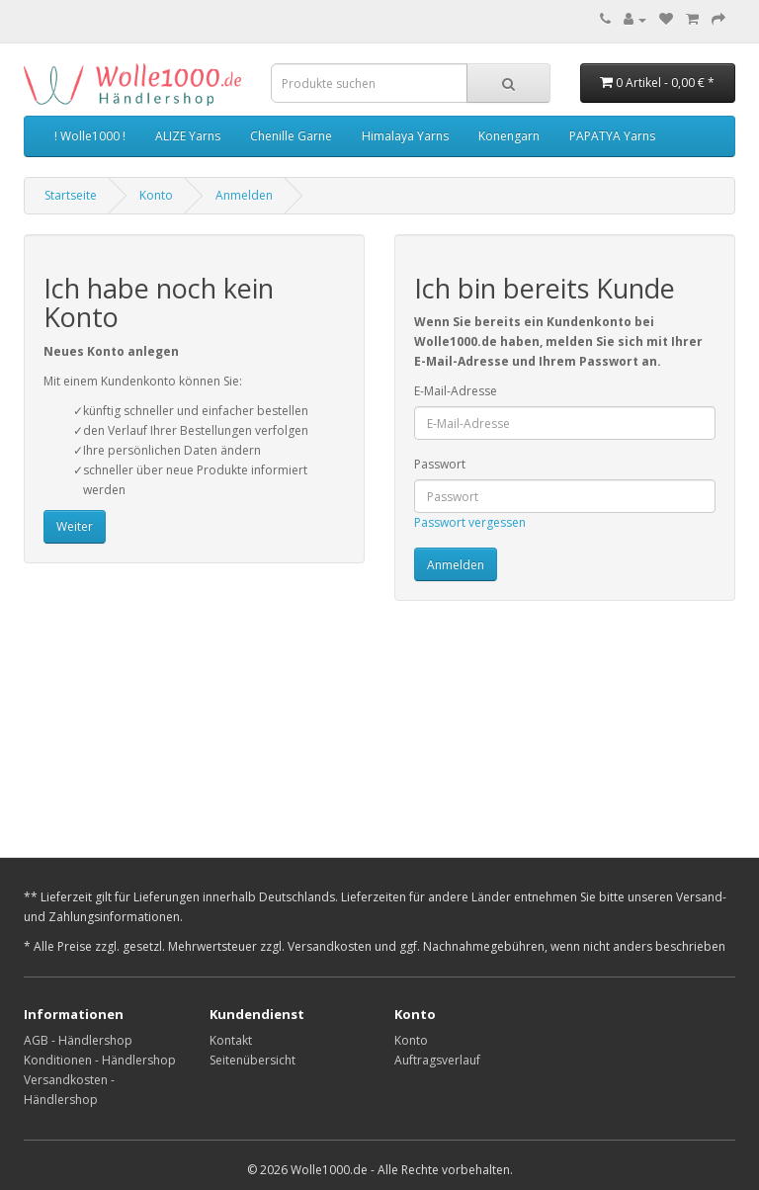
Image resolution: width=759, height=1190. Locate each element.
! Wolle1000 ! (90, 136)
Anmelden (244, 195)
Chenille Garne (291, 136)
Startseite (70, 195)
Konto (156, 195)
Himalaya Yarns (405, 136)
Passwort (439, 464)
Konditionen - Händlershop (100, 1060)
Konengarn (509, 136)
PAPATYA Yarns (612, 136)
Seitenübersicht (252, 1060)
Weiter (74, 526)
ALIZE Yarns (187, 136)
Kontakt (231, 1040)
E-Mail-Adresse (455, 390)
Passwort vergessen (470, 522)
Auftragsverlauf (437, 1060)
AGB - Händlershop (78, 1040)
